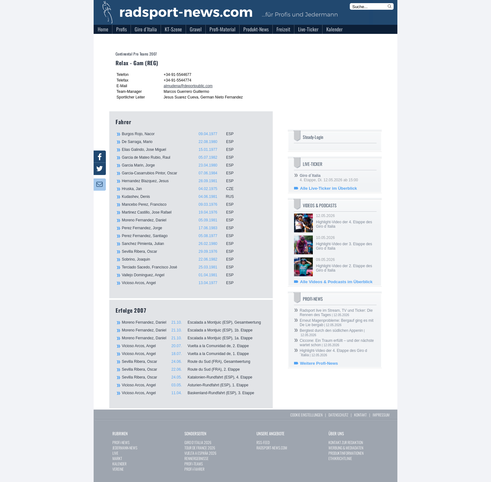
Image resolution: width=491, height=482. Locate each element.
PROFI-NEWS (121, 442)
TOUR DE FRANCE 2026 (199, 447)
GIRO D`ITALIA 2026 (197, 442)
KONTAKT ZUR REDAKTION (345, 442)
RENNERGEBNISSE (196, 458)
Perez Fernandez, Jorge (181, 228)
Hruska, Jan (181, 189)
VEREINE (118, 469)
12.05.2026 (345, 221)
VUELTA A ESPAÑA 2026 (200, 453)
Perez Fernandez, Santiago (181, 236)
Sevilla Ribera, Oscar (181, 251)
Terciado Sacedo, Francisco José (181, 267)
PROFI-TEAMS (193, 463)
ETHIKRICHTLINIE (340, 458)
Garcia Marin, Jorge (181, 165)
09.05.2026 (345, 265)
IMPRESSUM (381, 414)
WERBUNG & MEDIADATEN (345, 447)
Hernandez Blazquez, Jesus (181, 181)
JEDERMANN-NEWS (124, 447)
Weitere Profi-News (319, 363)
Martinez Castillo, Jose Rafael (181, 212)
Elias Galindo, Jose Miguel (181, 149)
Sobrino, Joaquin (181, 259)
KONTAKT (360, 414)
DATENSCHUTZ (338, 414)
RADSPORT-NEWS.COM (271, 447)
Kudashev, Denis (181, 196)
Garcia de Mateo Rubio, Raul (181, 157)
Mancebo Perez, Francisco (181, 204)
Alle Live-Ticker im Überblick (328, 188)
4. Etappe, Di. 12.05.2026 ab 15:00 (329, 177)
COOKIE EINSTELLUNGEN (306, 414)
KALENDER (119, 463)
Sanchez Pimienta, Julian (181, 243)
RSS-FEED (263, 442)
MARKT (117, 458)
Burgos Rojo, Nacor (181, 134)
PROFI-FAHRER (194, 469)
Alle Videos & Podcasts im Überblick (336, 281)
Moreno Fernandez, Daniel (181, 220)
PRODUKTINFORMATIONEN (346, 453)
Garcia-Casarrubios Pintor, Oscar (181, 173)
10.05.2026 (345, 243)
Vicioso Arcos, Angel (181, 283)
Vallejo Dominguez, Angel (181, 275)
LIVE (115, 453)
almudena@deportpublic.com (188, 86)
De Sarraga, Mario (181, 142)
